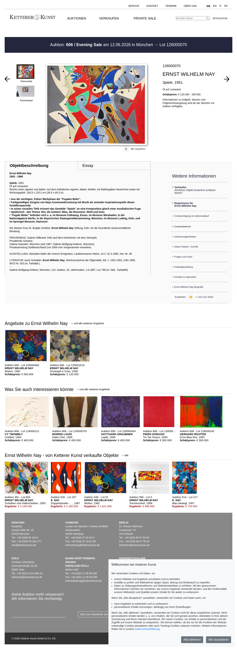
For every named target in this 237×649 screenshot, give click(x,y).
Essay (87, 165)
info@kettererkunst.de (24, 545)
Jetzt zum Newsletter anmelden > (98, 614)
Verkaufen (109, 18)
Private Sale (145, 18)
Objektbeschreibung (29, 165)
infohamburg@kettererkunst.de (82, 545)
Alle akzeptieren (218, 639)
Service (133, 5)
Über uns (190, 5)
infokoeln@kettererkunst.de (27, 577)
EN (215, 5)
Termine (171, 5)
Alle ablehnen (192, 639)
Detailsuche (220, 18)
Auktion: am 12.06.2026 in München (102, 44)
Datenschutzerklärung (147, 629)
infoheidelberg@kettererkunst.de (83, 580)
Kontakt (152, 5)
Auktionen (76, 18)
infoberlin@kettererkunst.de (134, 545)
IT (220, 5)
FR (226, 5)
